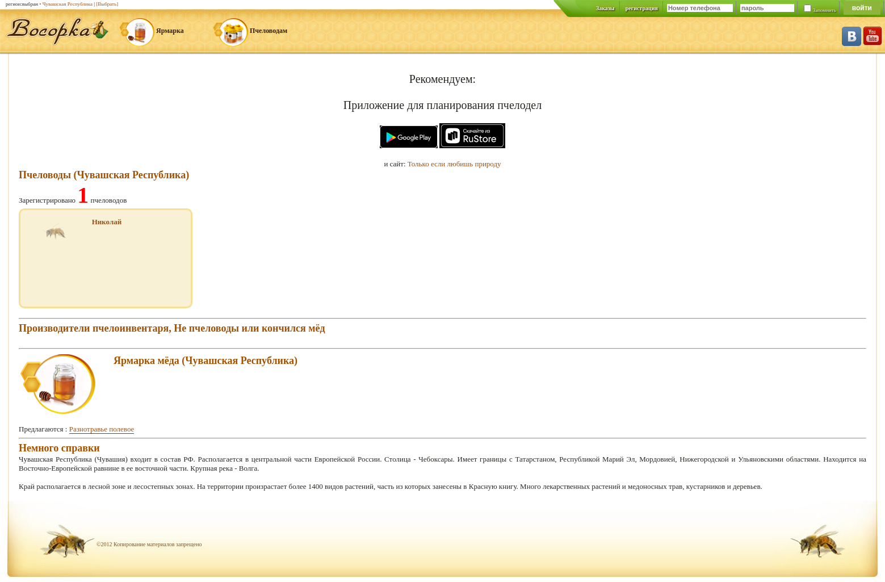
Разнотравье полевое (102, 429)
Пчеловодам (268, 31)
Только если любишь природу (454, 164)
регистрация (642, 8)
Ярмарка (170, 31)
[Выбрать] (107, 4)
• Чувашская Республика (66, 4)
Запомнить (824, 10)
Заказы (605, 8)
